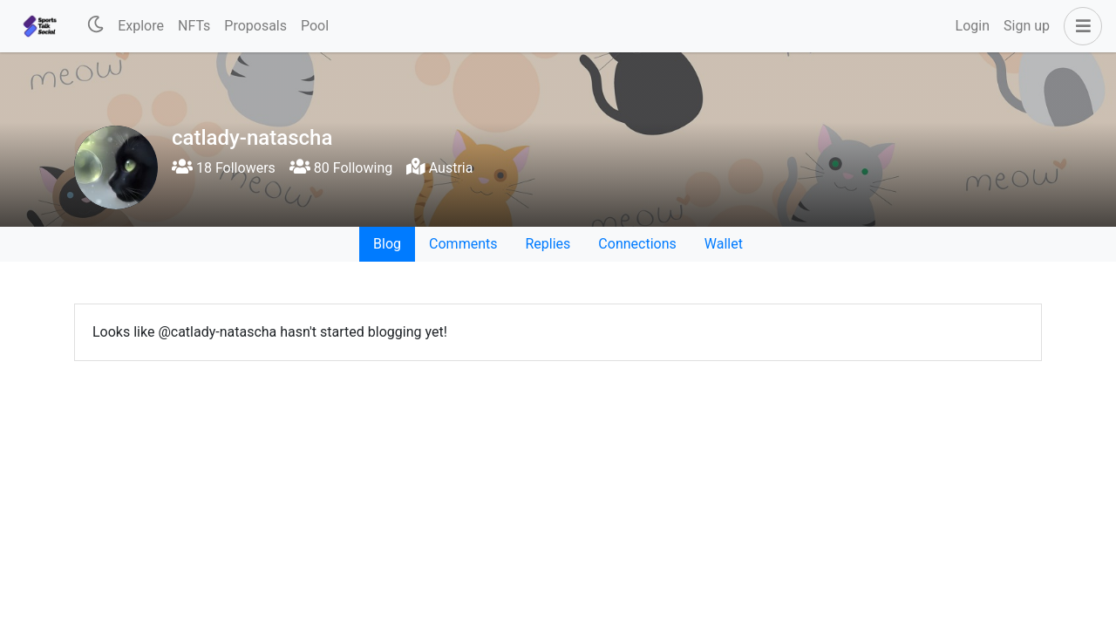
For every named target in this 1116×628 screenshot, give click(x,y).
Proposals (255, 25)
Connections (637, 244)
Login (973, 25)
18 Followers (224, 168)
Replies (547, 244)
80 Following (340, 168)
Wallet (723, 244)
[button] (1079, 26)
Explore (141, 25)
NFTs (194, 25)
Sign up (1027, 25)
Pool (315, 25)
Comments (463, 244)
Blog (387, 244)
